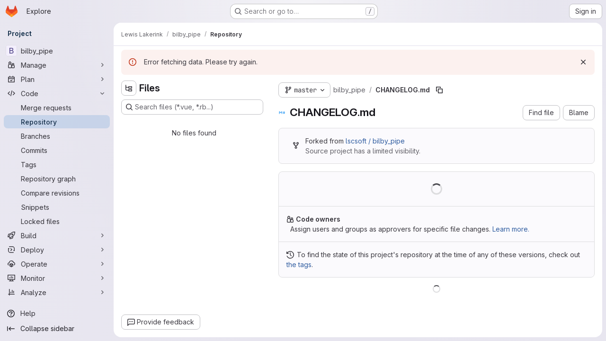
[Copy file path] (439, 90)
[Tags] (57, 164)
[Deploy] (57, 249)
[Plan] (57, 79)
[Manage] (57, 65)
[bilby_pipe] (57, 50)
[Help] (57, 313)
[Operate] (57, 263)
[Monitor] (57, 278)
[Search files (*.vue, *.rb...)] (192, 107)
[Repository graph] (57, 178)
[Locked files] (57, 221)
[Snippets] (57, 207)
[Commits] (57, 150)
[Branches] (57, 136)
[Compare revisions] (57, 192)
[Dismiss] (583, 62)
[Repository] (57, 121)
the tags (299, 264)
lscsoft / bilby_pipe (375, 141)
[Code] (57, 93)
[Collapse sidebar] (57, 328)
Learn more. (510, 229)
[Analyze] (57, 292)
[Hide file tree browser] (128, 88)
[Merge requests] (57, 107)
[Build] (57, 235)
